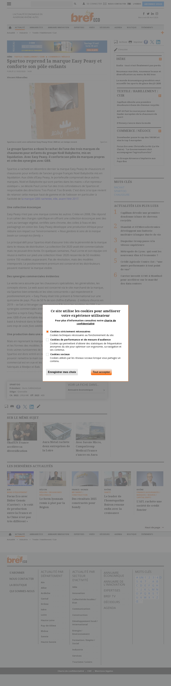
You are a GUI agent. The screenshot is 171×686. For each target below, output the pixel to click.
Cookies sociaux (60, 354)
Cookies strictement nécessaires (70, 331)
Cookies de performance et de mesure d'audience (80, 339)
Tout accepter (101, 371)
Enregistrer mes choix (62, 371)
